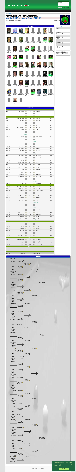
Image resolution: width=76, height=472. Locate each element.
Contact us (34, 10)
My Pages (49, 10)
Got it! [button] (63, 468)
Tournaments (43, 10)
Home (16, 10)
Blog (29, 10)
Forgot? (63, 7)
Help (38, 10)
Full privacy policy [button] (57, 465)
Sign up (67, 7)
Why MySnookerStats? (23, 10)
